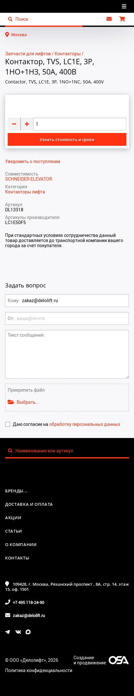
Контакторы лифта (25, 192)
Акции (13, 517)
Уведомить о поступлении (32, 161)
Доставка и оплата (29, 504)
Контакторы (68, 54)
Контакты (17, 558)
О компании (21, 544)
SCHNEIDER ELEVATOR (28, 179)
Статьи (13, 531)
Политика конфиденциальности (38, 670)
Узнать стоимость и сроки (67, 139)
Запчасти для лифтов (28, 54)
